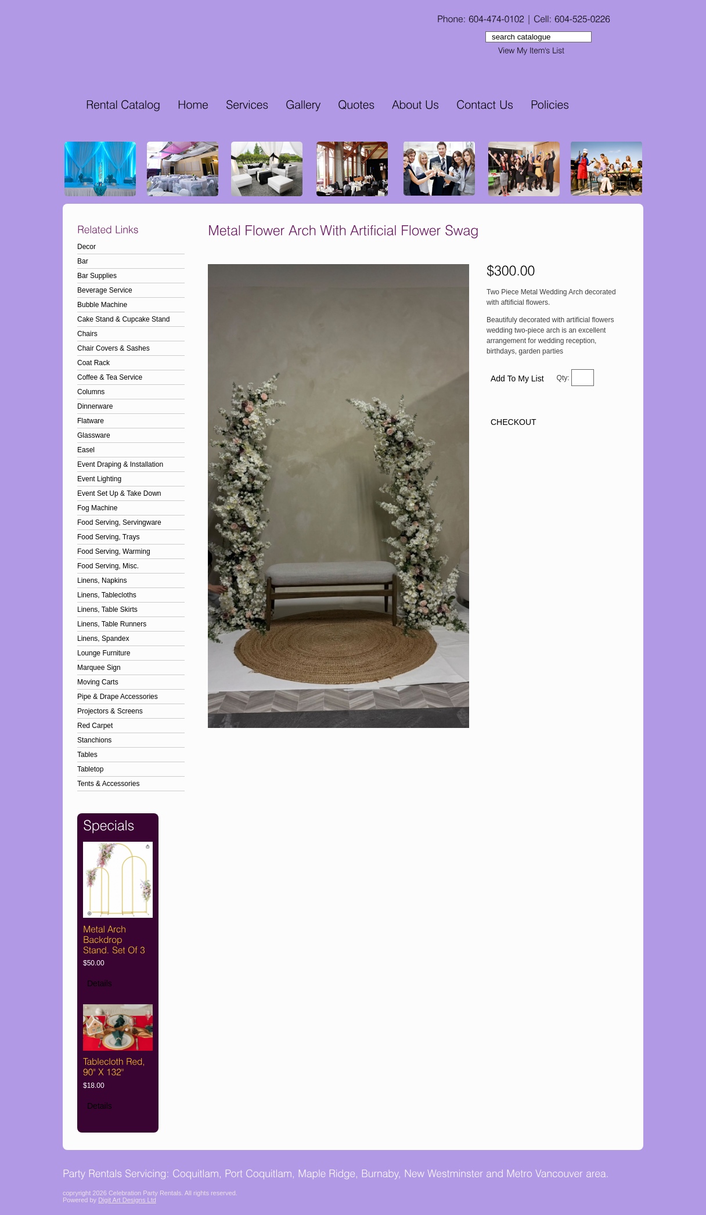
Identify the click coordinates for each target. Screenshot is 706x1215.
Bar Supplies (97, 276)
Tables (87, 755)
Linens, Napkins (102, 580)
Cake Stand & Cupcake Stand (123, 319)
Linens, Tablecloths (106, 595)
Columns (91, 392)
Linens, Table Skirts (107, 609)
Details (99, 983)
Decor (86, 247)
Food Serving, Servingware (119, 522)
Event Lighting (99, 479)
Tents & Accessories (108, 784)
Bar (82, 261)
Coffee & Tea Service (109, 377)
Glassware (93, 435)
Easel (86, 450)
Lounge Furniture (103, 653)
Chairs (87, 334)
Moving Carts (97, 682)
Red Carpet (95, 726)
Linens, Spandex (103, 638)
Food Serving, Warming (113, 551)
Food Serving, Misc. (108, 566)
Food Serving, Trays (108, 537)
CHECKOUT (513, 422)
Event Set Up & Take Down (119, 493)
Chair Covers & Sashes (113, 348)
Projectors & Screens (110, 711)
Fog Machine (97, 508)
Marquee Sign (99, 668)
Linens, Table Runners (111, 624)
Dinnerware (95, 406)
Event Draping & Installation (120, 464)
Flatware (90, 421)
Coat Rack (93, 363)
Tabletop (90, 769)
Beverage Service (104, 290)
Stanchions (94, 740)
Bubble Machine (102, 305)
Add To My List (517, 378)
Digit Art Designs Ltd (127, 1199)
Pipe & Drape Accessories (117, 697)
